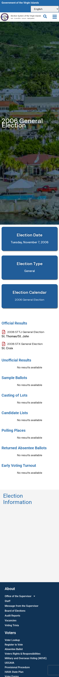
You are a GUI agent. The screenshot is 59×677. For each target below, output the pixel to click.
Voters (10, 633)
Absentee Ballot (14, 649)
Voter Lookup (12, 640)
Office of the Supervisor (20, 596)
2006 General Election (29, 299)
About (10, 589)
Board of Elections (15, 610)
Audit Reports (12, 615)
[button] (54, 16)
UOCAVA (9, 662)
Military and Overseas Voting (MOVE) (26, 658)
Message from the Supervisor (21, 605)
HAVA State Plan (14, 671)
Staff (7, 601)
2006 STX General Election (25, 344)
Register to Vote (14, 644)
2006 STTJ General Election (25, 332)
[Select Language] (45, 9)
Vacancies (10, 620)
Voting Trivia (12, 625)
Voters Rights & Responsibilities (22, 653)
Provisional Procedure (17, 667)
